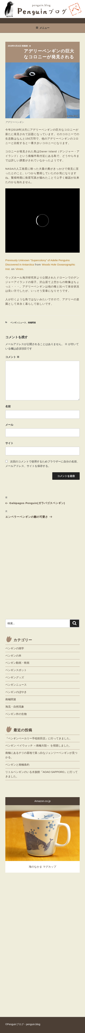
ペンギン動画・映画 (17, 662)
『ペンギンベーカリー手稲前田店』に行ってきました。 (38, 738)
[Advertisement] (42, 572)
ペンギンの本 (13, 655)
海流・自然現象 (14, 706)
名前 (8, 406)
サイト (9, 443)
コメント (12, 356)
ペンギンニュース (18, 322)
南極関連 (32, 322)
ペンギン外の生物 (16, 713)
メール (9, 424)
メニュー (42, 27)
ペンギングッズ (14, 677)
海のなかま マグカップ (42, 866)
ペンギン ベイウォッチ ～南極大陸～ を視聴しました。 (38, 745)
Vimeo (19, 268)
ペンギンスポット (16, 670)
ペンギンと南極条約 (17, 764)
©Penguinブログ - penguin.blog (22, 1024)
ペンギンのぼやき (16, 691)
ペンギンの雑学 (14, 648)
